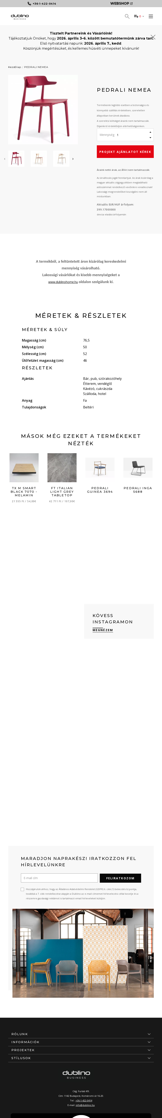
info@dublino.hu (85, 1104)
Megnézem (103, 630)
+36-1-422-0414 (84, 1100)
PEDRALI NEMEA (36, 67)
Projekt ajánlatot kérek (125, 152)
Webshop (121, 3)
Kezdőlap (14, 67)
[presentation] (5, 158)
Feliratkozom (120, 878)
